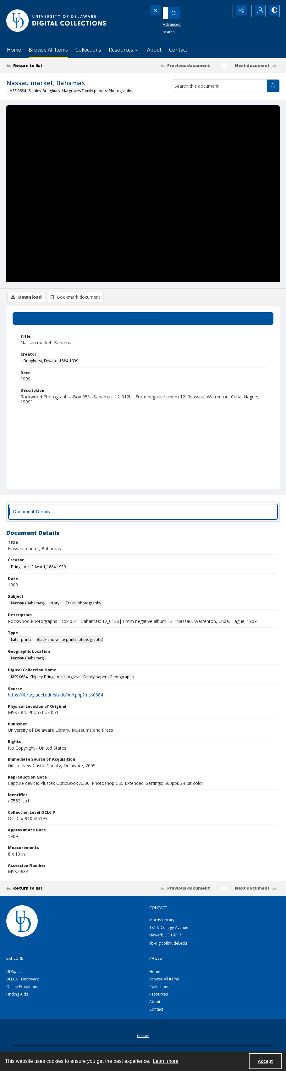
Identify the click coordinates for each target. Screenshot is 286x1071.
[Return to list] (43, 65)
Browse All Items (48, 49)
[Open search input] (226, 11)
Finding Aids (17, 995)
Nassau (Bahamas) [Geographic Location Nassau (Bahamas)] (27, 659)
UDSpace (14, 972)
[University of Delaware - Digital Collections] (56, 20)
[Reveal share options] (242, 11)
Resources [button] (124, 49)
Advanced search (168, 22)
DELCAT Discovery (22, 980)
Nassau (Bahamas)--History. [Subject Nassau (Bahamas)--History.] (35, 604)
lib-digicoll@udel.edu (168, 944)
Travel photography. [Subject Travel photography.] (84, 604)
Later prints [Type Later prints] (21, 640)
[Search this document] (219, 86)
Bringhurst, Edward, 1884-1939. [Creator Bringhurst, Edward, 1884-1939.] (51, 362)
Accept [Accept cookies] (265, 1061)
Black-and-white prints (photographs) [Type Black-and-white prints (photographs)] (70, 640)
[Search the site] (180, 11)
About (154, 49)
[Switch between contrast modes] (273, 11)
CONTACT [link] (158, 909)
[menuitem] (143, 1036)
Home (14, 49)
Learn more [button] (166, 1061)
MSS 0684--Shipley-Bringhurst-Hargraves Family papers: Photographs (70, 90)
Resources (158, 995)
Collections (88, 49)
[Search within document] (273, 86)
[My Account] (258, 11)
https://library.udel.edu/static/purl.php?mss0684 (55, 696)
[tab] (143, 320)
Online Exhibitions (22, 988)
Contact (178, 49)
